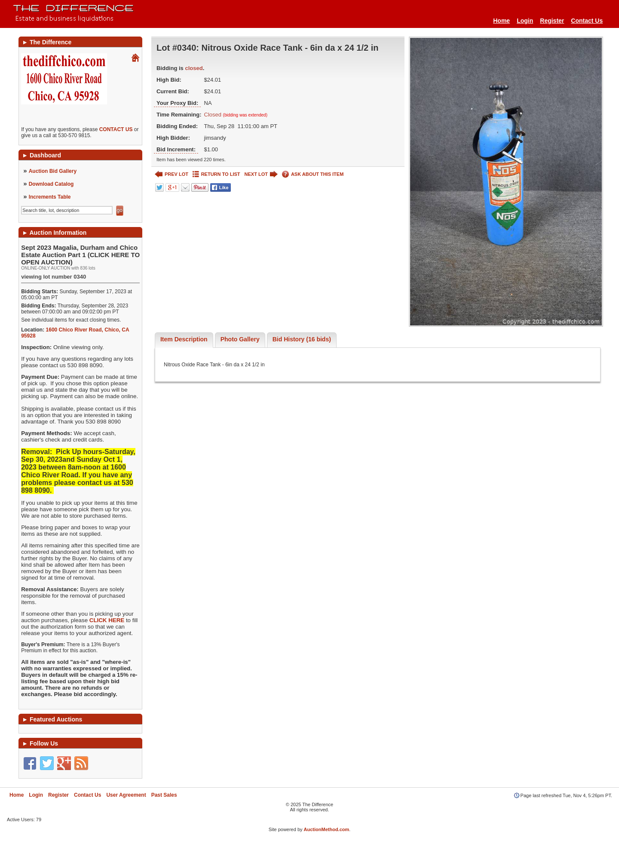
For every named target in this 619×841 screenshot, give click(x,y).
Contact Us (587, 20)
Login (525, 20)
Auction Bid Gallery (53, 171)
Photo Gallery (240, 339)
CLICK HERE (106, 620)
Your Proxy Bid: (177, 103)
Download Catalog (51, 184)
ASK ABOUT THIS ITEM (312, 174)
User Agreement (126, 795)
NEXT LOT (261, 174)
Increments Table (50, 197)
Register (552, 20)
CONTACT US (116, 129)
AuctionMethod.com (326, 829)
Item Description (184, 339)
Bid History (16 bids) (302, 339)
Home (501, 20)
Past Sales (164, 795)
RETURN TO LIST (216, 174)
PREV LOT (171, 174)
